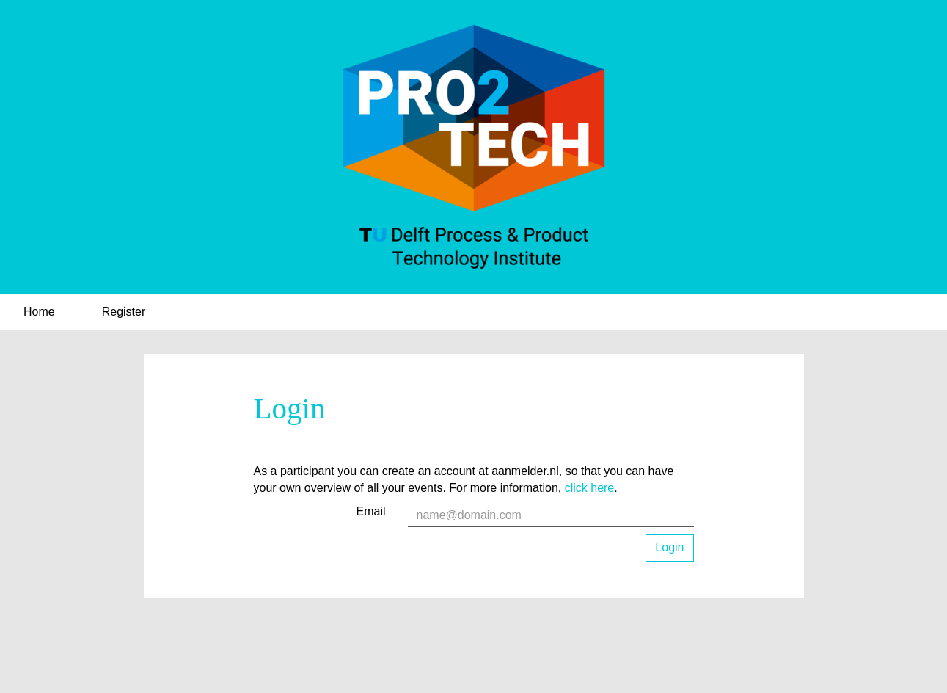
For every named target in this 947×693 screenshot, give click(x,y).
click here (590, 488)
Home (39, 311)
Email (370, 511)
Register (124, 311)
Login (669, 547)
